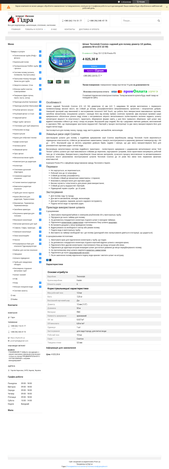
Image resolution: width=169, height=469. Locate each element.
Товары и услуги (34, 29)
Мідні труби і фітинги (22, 122)
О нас (54, 29)
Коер (16, 283)
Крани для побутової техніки (25, 138)
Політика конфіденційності (97, 466)
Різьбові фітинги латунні (23, 110)
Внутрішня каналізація (23, 220)
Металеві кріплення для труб (25, 224)
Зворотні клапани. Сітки (23, 85)
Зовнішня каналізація (22, 232)
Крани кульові (19, 134)
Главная (15, 29)
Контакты (70, 29)
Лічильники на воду (21, 130)
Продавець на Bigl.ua (85, 464)
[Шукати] (158, 20)
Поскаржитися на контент (76, 466)
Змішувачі (18, 254)
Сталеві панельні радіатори (25, 182)
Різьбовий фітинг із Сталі (24, 114)
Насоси (17, 240)
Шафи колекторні (21, 142)
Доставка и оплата (89, 29)
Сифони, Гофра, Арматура (24, 228)
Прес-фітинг (19, 154)
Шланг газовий (20, 275)
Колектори (18, 166)
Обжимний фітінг (20, 150)
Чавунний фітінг (20, 118)
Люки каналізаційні (21, 236)
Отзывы (14, 299)
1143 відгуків (126, 2)
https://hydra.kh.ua (18, 338)
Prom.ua (97, 462)
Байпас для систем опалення (25, 250)
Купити (94, 66)
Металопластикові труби (24, 158)
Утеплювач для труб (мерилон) (26, 126)
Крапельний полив (21, 62)
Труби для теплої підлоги (24, 193)
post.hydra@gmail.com (19, 341)
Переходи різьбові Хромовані (25, 102)
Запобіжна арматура (22, 209)
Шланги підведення (21, 258)
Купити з (95, 71)
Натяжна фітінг (20, 146)
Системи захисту (20, 291)
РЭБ (16, 279)
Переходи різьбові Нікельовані (26, 106)
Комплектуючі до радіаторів (25, 162)
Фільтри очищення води (23, 287)
